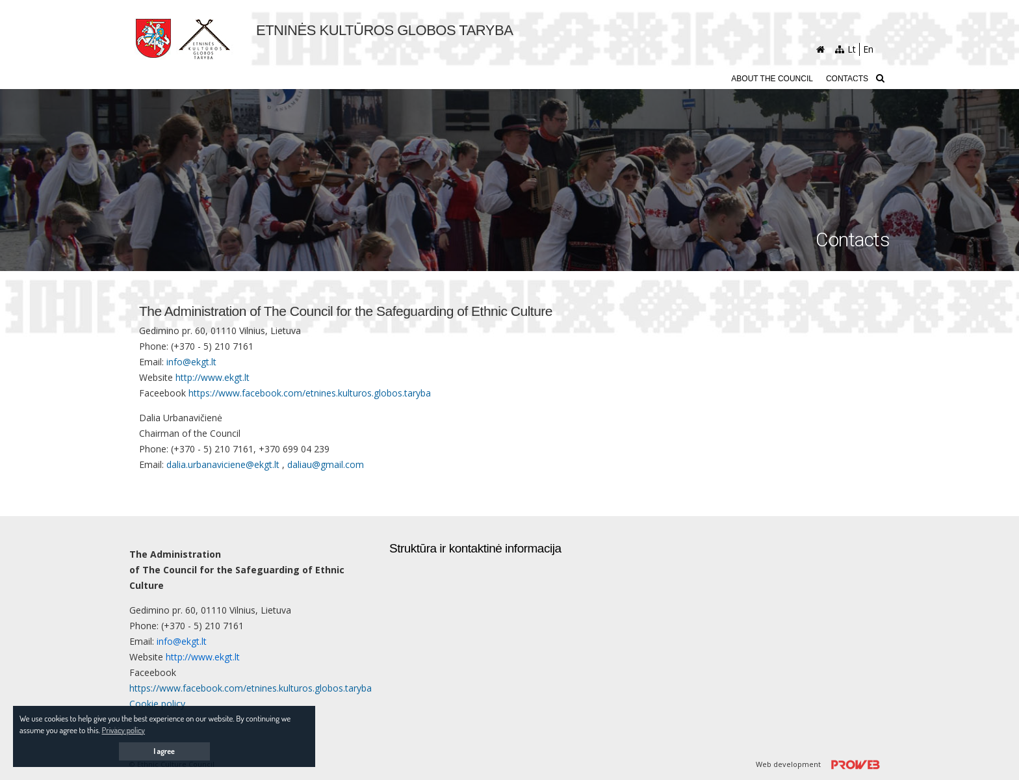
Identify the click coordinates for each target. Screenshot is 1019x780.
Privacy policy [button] (123, 730)
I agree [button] (164, 751)
